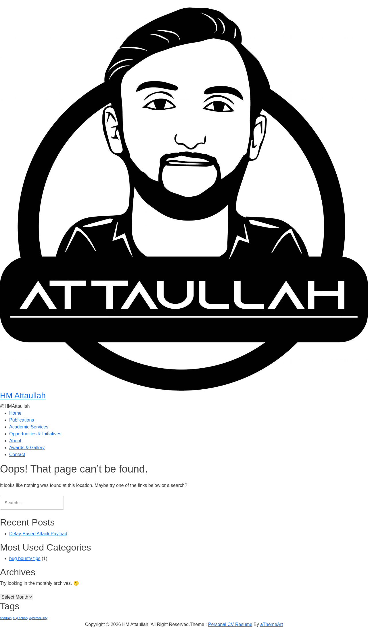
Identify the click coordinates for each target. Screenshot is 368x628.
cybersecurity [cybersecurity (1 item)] (38, 618)
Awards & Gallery (27, 447)
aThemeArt (271, 624)
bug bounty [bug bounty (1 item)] (20, 618)
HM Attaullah (23, 395)
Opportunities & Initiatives (35, 433)
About (15, 440)
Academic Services (28, 426)
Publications (21, 420)
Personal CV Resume (230, 624)
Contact (17, 454)
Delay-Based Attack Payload (38, 533)
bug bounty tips (25, 558)
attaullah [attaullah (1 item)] (6, 618)
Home (15, 413)
